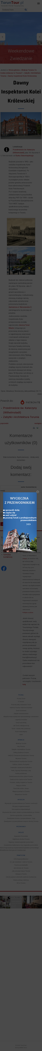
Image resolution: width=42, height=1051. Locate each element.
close (36, 456)
